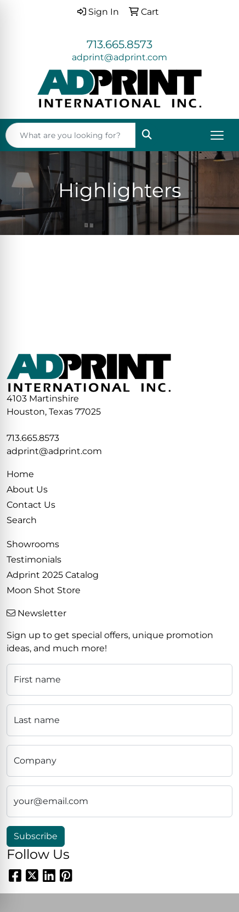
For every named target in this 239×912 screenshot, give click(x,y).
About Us (27, 489)
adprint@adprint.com (119, 57)
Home (20, 474)
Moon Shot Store (44, 590)
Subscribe (36, 836)
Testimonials (34, 559)
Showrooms (33, 544)
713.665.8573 (119, 44)
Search (22, 520)
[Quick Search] (70, 135)
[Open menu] (217, 135)
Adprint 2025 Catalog (53, 575)
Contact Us (31, 505)
